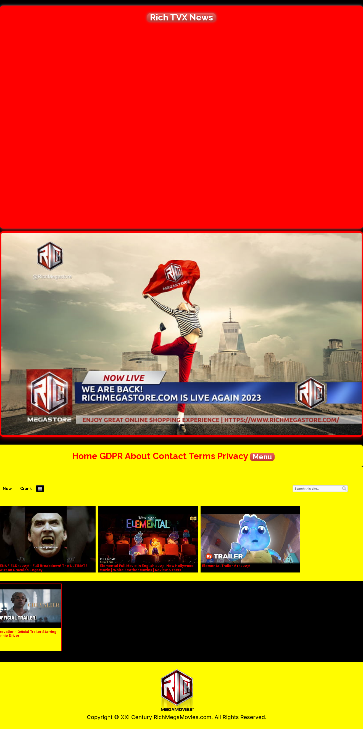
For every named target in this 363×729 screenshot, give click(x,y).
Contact (170, 456)
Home (84, 456)
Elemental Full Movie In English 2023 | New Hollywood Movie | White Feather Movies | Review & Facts (147, 568)
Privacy (232, 456)
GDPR (111, 456)
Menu (262, 457)
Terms (202, 456)
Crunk (26, 488)
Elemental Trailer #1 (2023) (226, 566)
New (7, 488)
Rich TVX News (181, 17)
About (138, 456)
